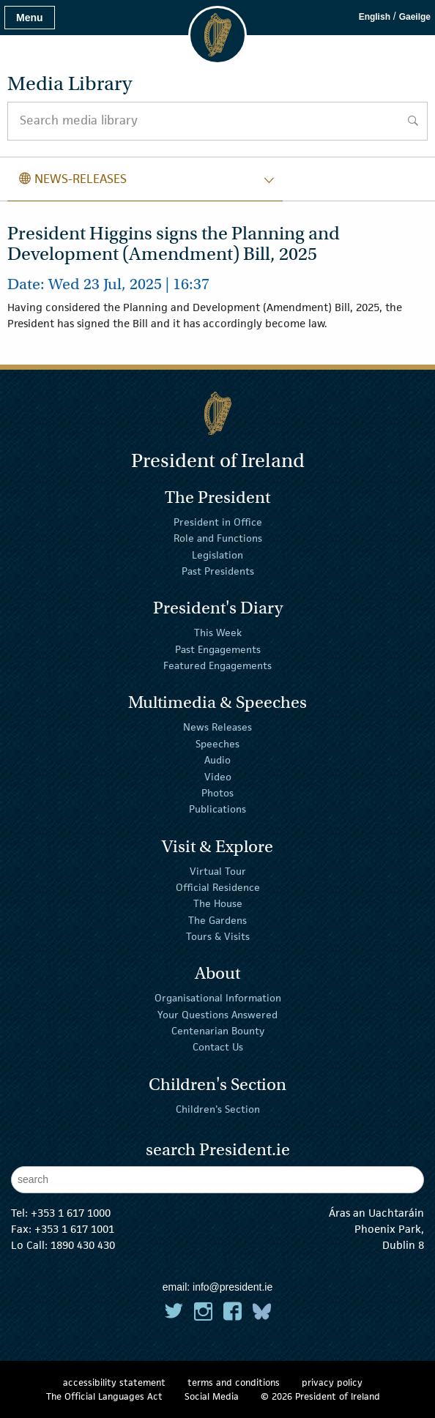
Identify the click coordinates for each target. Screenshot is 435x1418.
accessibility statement (114, 1382)
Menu (29, 17)
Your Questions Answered (217, 1014)
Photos (217, 792)
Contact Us (218, 1046)
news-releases (73, 179)
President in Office (218, 522)
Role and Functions (218, 538)
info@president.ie (232, 1287)
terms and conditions (233, 1382)
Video (217, 776)
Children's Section (218, 1108)
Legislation (217, 554)
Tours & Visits (218, 936)
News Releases (217, 727)
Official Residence (218, 887)
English (374, 17)
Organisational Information (218, 997)
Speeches (217, 743)
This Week (218, 632)
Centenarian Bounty (217, 1030)
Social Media (212, 1396)
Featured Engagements (217, 665)
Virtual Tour (218, 870)
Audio (217, 759)
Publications (217, 809)
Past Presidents (218, 571)
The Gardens (217, 920)
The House (217, 903)
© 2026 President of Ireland (320, 1396)
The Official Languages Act (104, 1396)
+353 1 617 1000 (71, 1213)
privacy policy (332, 1382)
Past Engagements (218, 649)
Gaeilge (415, 17)
